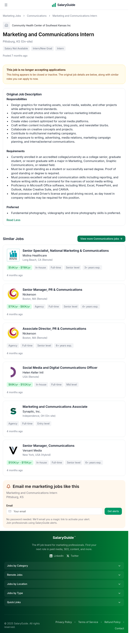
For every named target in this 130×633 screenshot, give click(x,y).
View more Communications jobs (101, 238)
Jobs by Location (64, 584)
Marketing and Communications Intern (48, 34)
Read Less (13, 220)
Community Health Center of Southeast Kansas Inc (41, 25)
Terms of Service (88, 622)
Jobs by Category (64, 565)
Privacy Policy (64, 622)
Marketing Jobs (12, 15)
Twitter (72, 555)
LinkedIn (57, 555)
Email (9, 505)
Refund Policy (112, 622)
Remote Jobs (64, 575)
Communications (37, 15)
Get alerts (113, 511)
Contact (119, 628)
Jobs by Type (64, 593)
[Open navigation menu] (6, 5)
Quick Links (64, 602)
